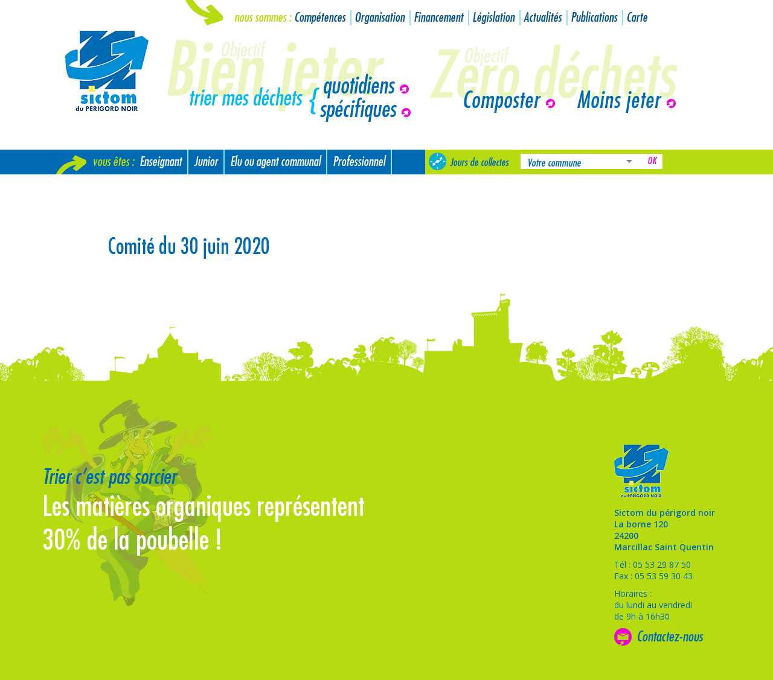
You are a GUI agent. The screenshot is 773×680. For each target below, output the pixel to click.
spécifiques (357, 109)
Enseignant (161, 162)
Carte (636, 17)
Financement (438, 17)
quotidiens (358, 86)
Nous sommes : (262, 17)
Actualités (543, 17)
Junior (206, 162)
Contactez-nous (670, 636)
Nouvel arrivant (92, 186)
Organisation (379, 17)
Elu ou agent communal (275, 162)
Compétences (319, 17)
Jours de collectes (479, 162)
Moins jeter (619, 100)
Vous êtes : (113, 162)
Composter (501, 100)
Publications (594, 17)
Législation (493, 17)
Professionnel (359, 162)
